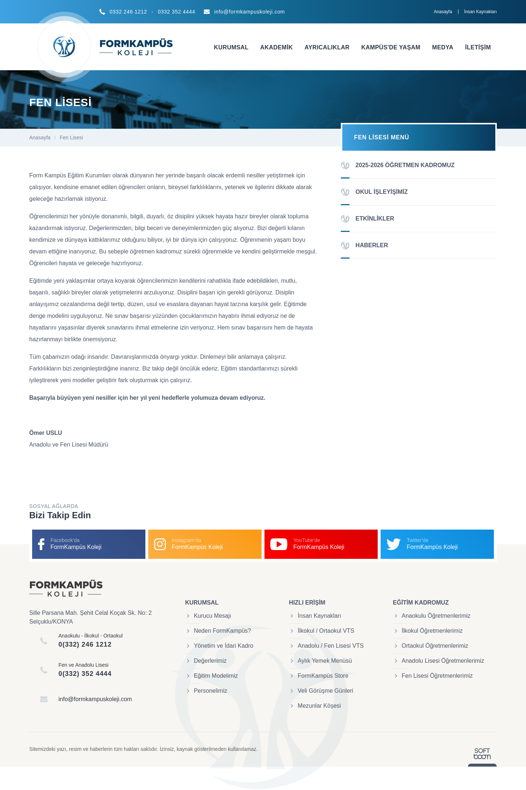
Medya (442, 47)
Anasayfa (443, 11)
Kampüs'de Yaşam (390, 47)
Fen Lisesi (71, 137)
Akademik (276, 47)
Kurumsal (231, 47)
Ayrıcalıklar (327, 47)
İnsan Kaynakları (480, 11)
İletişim (478, 47)
